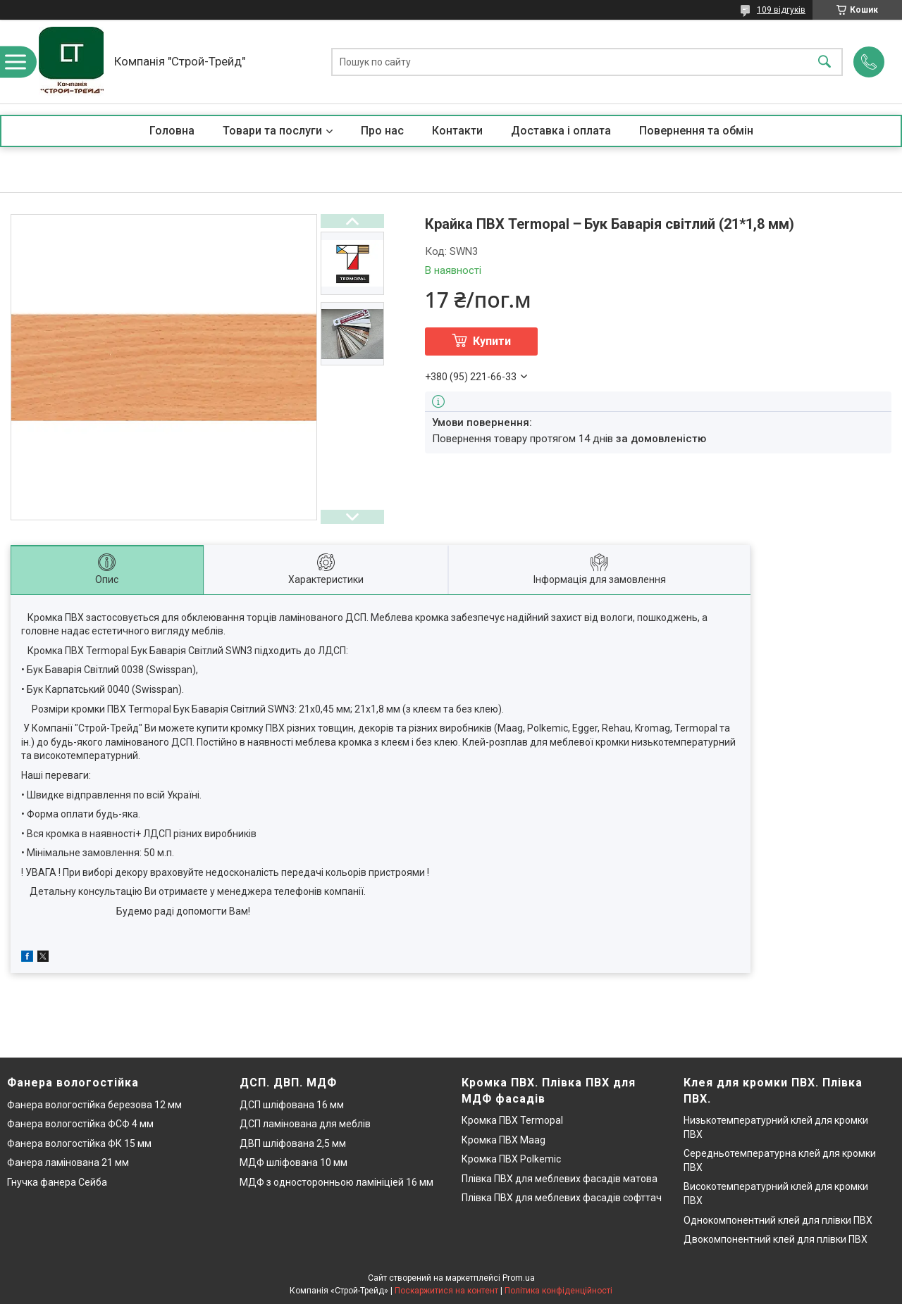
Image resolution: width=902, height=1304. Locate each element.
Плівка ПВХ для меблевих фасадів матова (559, 1178)
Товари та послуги (272, 130)
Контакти (457, 130)
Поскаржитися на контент (446, 1291)
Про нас (382, 130)
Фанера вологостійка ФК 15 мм (79, 1143)
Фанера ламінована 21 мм (68, 1162)
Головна (171, 130)
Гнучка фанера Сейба (57, 1182)
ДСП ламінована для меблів (305, 1123)
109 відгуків (781, 10)
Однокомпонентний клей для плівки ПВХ (778, 1220)
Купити (492, 341)
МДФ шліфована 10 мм (293, 1162)
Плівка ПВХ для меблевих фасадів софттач (562, 1197)
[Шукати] (824, 62)
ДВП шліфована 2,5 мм (293, 1143)
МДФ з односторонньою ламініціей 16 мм (336, 1182)
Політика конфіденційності (558, 1291)
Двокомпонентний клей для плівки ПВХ (775, 1239)
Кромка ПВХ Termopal (512, 1120)
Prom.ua (518, 1278)
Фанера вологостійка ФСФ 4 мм (80, 1123)
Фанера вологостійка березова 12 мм (94, 1104)
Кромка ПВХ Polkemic (511, 1159)
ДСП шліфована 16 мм (292, 1104)
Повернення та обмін (696, 130)
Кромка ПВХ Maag (503, 1140)
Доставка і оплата (561, 130)
